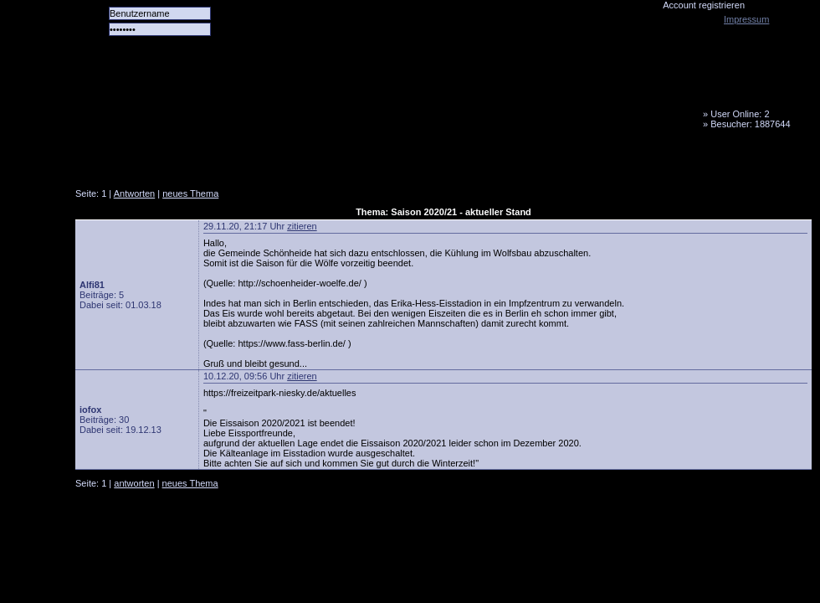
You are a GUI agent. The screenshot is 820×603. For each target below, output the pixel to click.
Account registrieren (704, 5)
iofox (90, 410)
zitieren (301, 226)
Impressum (746, 19)
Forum (305, 163)
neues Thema (190, 193)
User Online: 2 (739, 114)
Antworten (135, 193)
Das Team (240, 163)
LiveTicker (370, 163)
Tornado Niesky (443, 96)
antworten (134, 483)
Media (436, 163)
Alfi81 (92, 285)
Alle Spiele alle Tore (142, 163)
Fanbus (501, 163)
